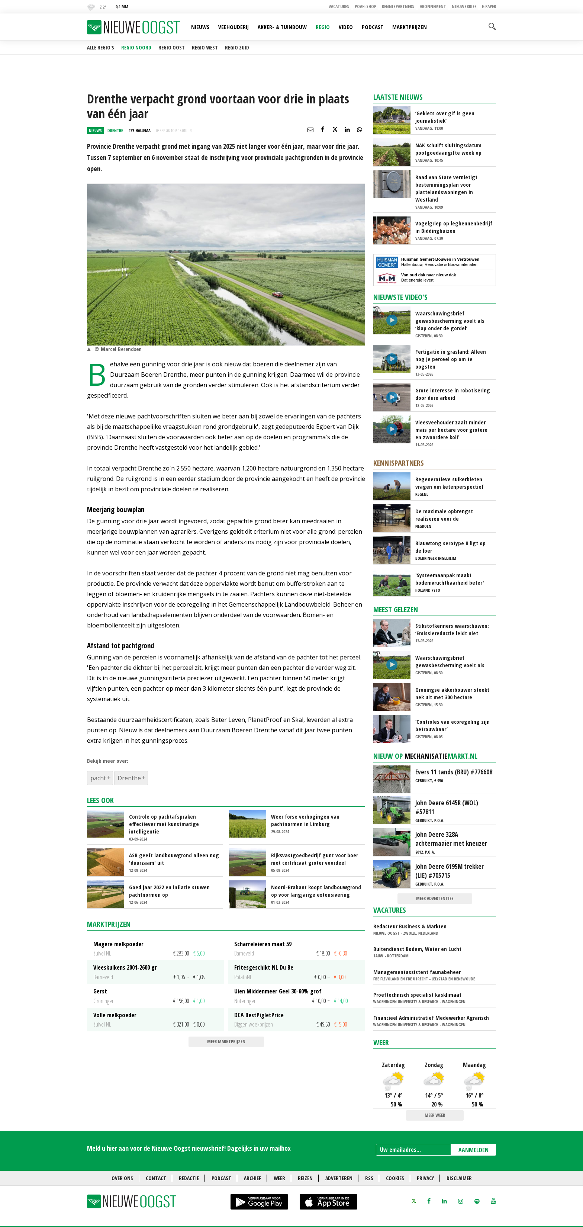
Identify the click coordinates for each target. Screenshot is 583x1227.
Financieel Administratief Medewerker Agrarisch (431, 1017)
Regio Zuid (237, 47)
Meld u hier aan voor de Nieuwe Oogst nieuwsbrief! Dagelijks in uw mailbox (189, 1148)
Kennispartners (398, 6)
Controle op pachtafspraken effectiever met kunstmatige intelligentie (164, 824)
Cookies (395, 1178)
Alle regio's (100, 47)
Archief (252, 1178)
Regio (323, 26)
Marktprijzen (409, 26)
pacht (98, 778)
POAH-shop (365, 6)
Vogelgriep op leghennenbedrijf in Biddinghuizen (453, 226)
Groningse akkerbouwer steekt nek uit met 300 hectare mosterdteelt (452, 693)
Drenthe (129, 778)
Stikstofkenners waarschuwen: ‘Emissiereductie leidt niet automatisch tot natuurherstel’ (452, 629)
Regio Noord (136, 47)
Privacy (425, 1178)
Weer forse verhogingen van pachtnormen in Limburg (305, 820)
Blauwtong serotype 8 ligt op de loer (450, 546)
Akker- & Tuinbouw (282, 26)
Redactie (189, 1178)
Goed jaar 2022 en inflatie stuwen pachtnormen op (169, 890)
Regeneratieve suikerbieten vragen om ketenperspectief (449, 482)
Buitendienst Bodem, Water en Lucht (417, 949)
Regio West (205, 47)
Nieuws (200, 26)
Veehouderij (233, 26)
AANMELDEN (473, 1150)
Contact (156, 1178)
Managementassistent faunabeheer (417, 972)
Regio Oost (171, 47)
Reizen (305, 1178)
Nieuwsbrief (464, 6)
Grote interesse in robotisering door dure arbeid (452, 393)
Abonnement (433, 6)
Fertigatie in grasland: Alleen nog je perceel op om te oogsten (450, 359)
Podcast (372, 26)
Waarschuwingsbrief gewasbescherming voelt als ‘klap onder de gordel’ (449, 320)
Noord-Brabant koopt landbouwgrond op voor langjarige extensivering (316, 890)
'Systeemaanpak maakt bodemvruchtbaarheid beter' (449, 578)
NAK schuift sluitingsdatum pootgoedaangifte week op (448, 148)
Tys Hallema (140, 130)
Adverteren (338, 1178)
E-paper (489, 6)
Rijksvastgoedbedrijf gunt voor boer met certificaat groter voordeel (314, 858)
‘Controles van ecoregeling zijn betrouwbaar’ (452, 725)
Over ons (122, 1178)
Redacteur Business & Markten (410, 926)
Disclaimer (459, 1178)
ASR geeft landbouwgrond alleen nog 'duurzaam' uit (174, 858)
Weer (381, 1042)
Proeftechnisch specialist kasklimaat (417, 994)
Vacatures (339, 6)
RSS (369, 1178)
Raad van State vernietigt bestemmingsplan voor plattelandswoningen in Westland (446, 188)
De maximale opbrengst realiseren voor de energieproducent (444, 514)
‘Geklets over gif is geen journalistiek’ (444, 116)
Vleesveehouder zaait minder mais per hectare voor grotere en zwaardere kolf (451, 429)
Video (346, 26)
